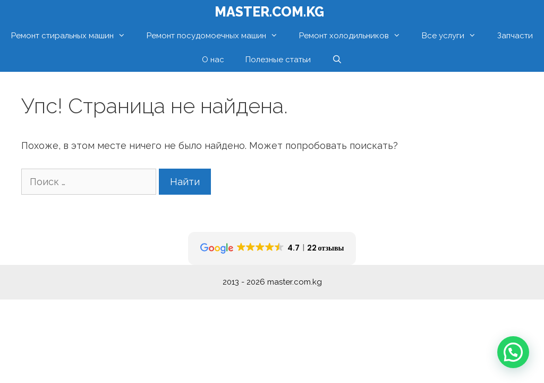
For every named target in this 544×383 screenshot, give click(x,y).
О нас (213, 59)
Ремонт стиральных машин (73, 36)
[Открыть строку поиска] (337, 60)
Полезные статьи (278, 59)
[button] (513, 352)
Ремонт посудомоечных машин (217, 36)
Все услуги (454, 36)
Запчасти (515, 35)
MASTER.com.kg (269, 12)
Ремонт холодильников (355, 36)
